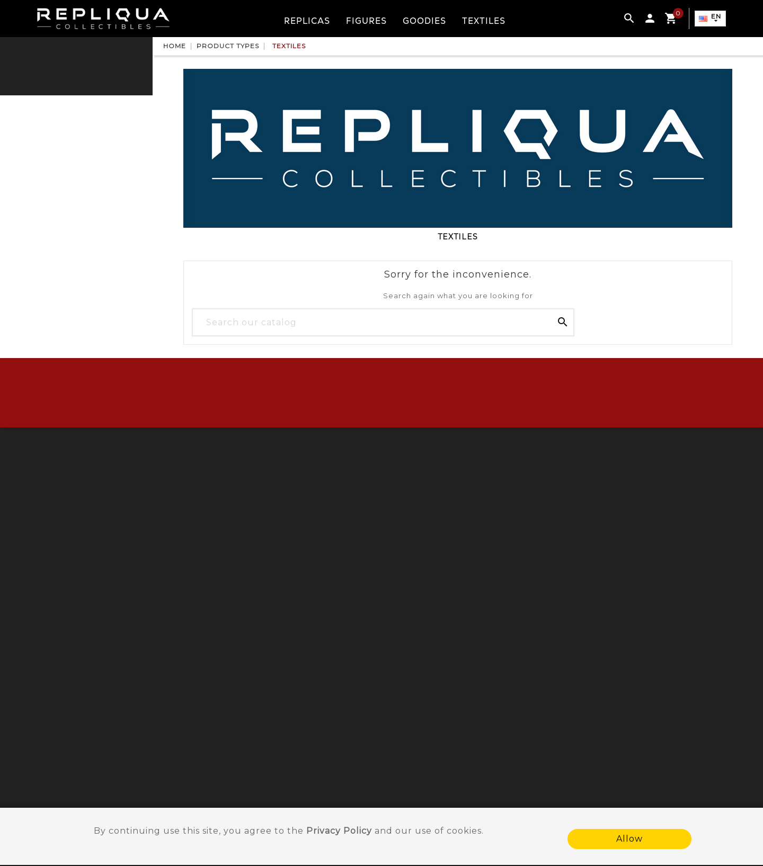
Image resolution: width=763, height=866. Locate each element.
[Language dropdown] (709, 19)
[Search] (383, 322)
